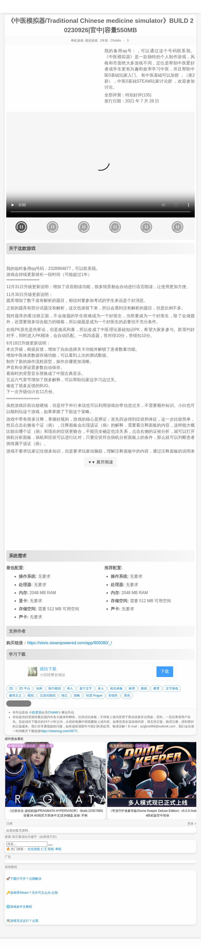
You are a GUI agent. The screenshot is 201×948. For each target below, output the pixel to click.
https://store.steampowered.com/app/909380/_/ (69, 643)
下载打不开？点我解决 (23, 878)
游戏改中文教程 (19, 907)
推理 (132, 688)
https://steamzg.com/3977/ (59, 731)
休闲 (39, 688)
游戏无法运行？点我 (22, 921)
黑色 (127, 695)
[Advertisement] (100, 508)
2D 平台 (24, 688)
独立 (64, 695)
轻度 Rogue (94, 695)
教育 (156, 688)
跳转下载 (48, 669)
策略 (77, 695)
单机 (58, 849)
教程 (144, 688)
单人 (70, 688)
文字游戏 (172, 688)
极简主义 (15, 695)
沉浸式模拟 (47, 695)
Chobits (53, 712)
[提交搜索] (50, 845)
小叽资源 (35, 712)
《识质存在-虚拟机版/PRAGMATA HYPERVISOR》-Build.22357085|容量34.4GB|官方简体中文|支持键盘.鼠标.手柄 (55, 813)
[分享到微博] (9, 703)
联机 (51, 849)
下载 (165, 671)
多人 (101, 688)
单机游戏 (77, 40)
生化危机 (34, 849)
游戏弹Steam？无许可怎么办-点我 (32, 892)
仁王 (44, 849)
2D (11, 688)
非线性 (113, 695)
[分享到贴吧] (28, 703)
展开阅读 (100, 462)
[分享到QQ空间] (15, 703)
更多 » (191, 823)
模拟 (31, 695)
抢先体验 (116, 688)
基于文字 (85, 688)
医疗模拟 (54, 688)
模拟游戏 (91, 40)
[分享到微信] (22, 703)
